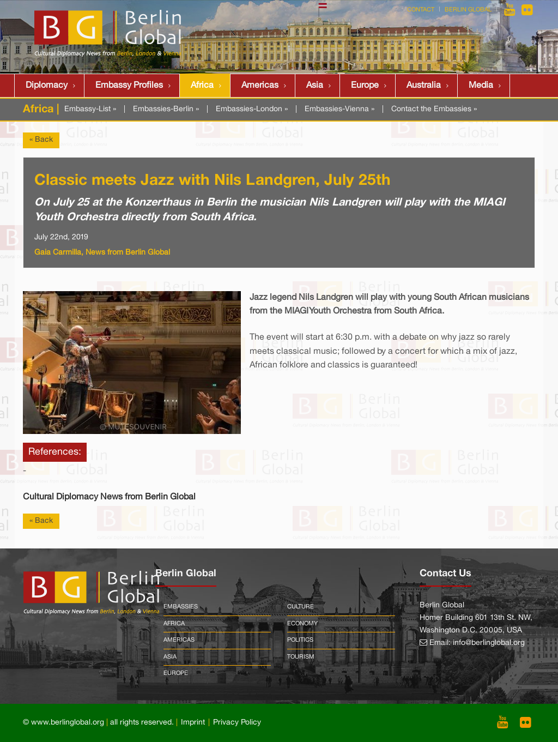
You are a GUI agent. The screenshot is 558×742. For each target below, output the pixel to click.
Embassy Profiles (129, 85)
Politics (300, 640)
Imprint (193, 722)
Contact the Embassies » (434, 109)
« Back (41, 139)
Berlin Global (468, 10)
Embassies (180, 607)
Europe (365, 85)
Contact (420, 10)
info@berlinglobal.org (489, 643)
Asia (314, 85)
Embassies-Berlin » (166, 109)
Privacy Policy (237, 722)
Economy (302, 623)
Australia (424, 85)
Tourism (300, 657)
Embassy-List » (90, 109)
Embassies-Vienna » (339, 109)
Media (481, 85)
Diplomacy (47, 85)
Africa (202, 85)
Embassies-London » (252, 109)
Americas (259, 85)
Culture (300, 607)
